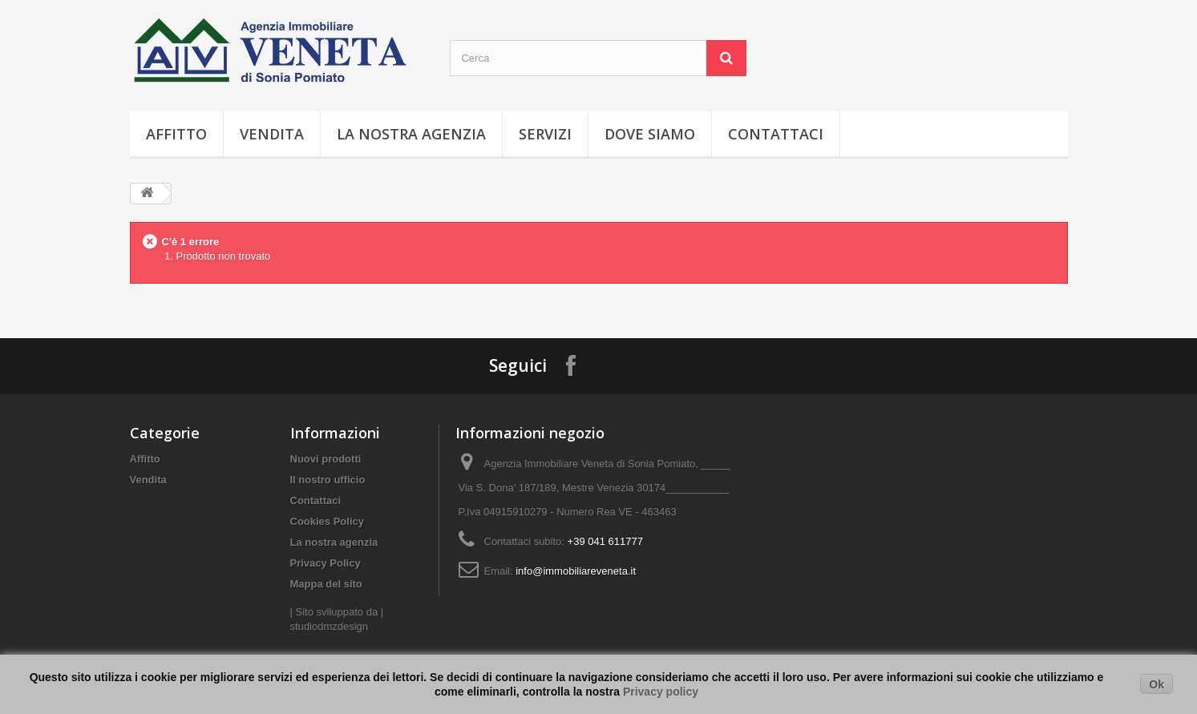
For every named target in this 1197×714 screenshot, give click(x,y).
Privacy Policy (325, 563)
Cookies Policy (327, 521)
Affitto (176, 133)
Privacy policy (660, 691)
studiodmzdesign (329, 626)
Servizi (545, 133)
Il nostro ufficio (328, 480)
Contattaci (775, 133)
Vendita (272, 133)
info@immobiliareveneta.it (576, 571)
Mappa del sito (326, 584)
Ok (1156, 684)
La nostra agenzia (411, 133)
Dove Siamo (650, 133)
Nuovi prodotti (326, 459)
